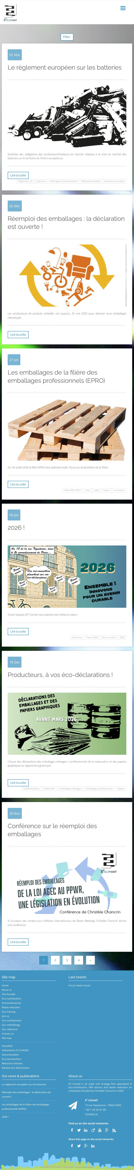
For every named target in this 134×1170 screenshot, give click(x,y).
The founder (9, 994)
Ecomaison (119, 490)
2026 (122, 637)
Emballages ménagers (70, 788)
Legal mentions (84, 1166)
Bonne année (108, 637)
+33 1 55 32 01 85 (95, 1109)
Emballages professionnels (99, 788)
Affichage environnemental (64, 181)
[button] (123, 8)
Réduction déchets (90, 181)
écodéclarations (31, 788)
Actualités (7, 1045)
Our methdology (11, 1024)
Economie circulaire (114, 181)
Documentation (10, 1054)
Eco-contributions (11, 998)
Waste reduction (11, 1007)
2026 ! (5, 1116)
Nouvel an (77, 637)
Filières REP (49, 788)
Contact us (8, 1033)
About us (7, 989)
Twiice (106, 490)
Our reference (9, 1029)
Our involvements (12, 1020)
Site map (7, 1038)
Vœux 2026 (92, 637)
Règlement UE (25, 181)
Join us (5, 1016)
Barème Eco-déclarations (15, 1067)
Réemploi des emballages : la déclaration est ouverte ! (26, 1094)
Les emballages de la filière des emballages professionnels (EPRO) (25, 1106)
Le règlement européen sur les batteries (24, 1084)
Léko (96, 490)
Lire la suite (18, 175)
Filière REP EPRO (72, 490)
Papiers (121, 788)
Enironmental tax (11, 1003)
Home (5, 985)
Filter (67, 37)
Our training (8, 1011)
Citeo (87, 490)
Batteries (41, 181)
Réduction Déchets (12, 1063)
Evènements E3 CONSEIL (15, 1050)
